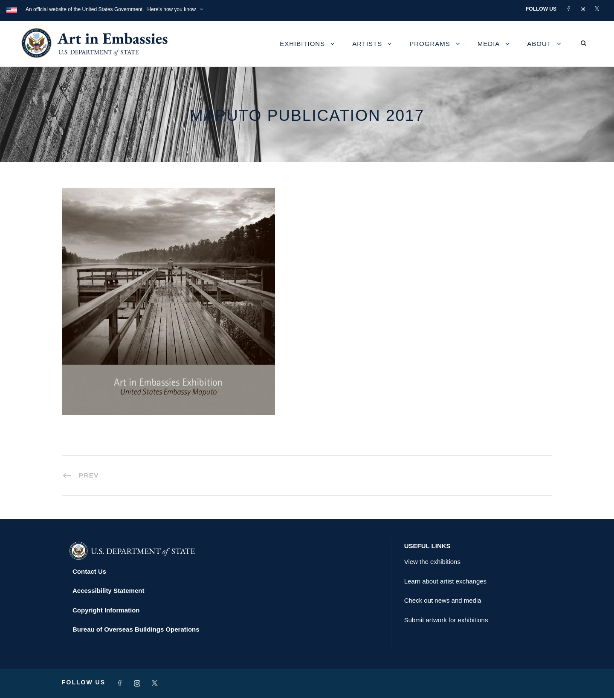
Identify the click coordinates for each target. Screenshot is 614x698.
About (539, 43)
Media (489, 43)
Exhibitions (302, 43)
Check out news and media (442, 600)
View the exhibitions (432, 561)
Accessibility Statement (108, 590)
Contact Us (89, 571)
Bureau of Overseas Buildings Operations (136, 629)
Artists (367, 43)
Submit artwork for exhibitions (446, 620)
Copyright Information (106, 610)
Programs (429, 43)
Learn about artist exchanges (445, 581)
